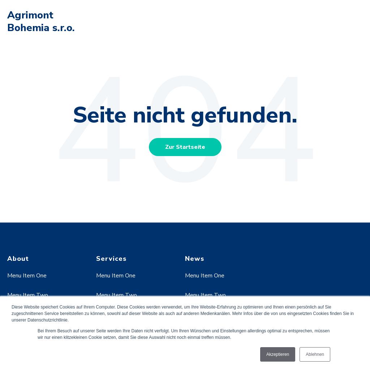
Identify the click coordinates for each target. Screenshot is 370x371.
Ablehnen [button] (315, 354)
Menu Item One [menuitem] (27, 276)
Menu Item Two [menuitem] (27, 295)
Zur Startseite (185, 147)
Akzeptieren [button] (277, 354)
